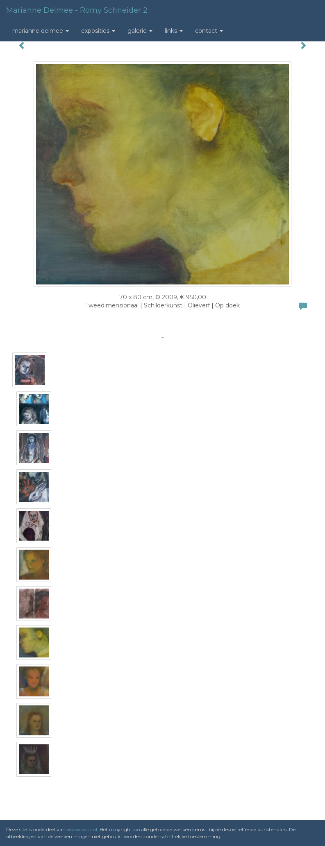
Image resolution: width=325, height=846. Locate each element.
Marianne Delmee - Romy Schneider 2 (77, 10)
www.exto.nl (82, 829)
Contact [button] (209, 30)
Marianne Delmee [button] (40, 30)
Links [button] (174, 30)
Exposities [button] (98, 30)
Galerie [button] (139, 30)
